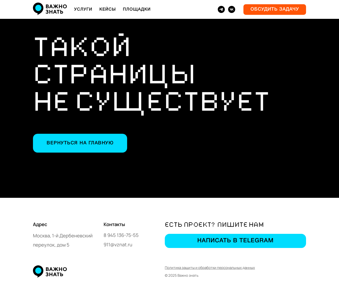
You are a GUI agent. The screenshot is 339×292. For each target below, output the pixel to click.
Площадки (137, 9)
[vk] (231, 9)
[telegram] (221, 9)
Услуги (83, 9)
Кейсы (107, 9)
